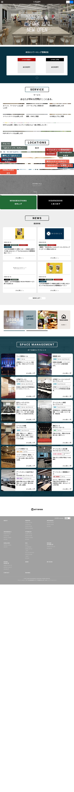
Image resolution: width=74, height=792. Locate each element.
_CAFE (26, 758)
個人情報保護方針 (31, 787)
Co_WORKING (28, 754)
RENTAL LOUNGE (29, 735)
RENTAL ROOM (28, 734)
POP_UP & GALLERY (29, 760)
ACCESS (49, 734)
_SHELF (27, 764)
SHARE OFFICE (28, 730)
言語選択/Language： (59, 725)
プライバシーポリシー (22, 787)
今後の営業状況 (36, 79)
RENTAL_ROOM (28, 762)
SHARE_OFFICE (28, 756)
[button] (36, 43)
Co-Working (28, 732)
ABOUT (27, 752)
